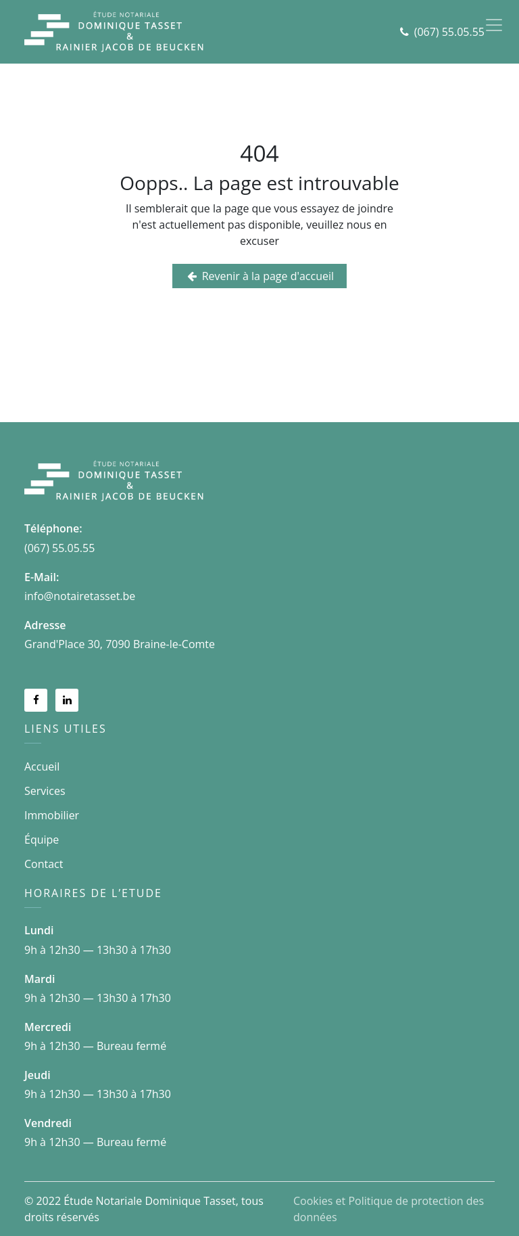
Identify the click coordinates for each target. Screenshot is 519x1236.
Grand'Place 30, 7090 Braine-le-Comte (119, 644)
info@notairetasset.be (79, 596)
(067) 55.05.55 (449, 31)
